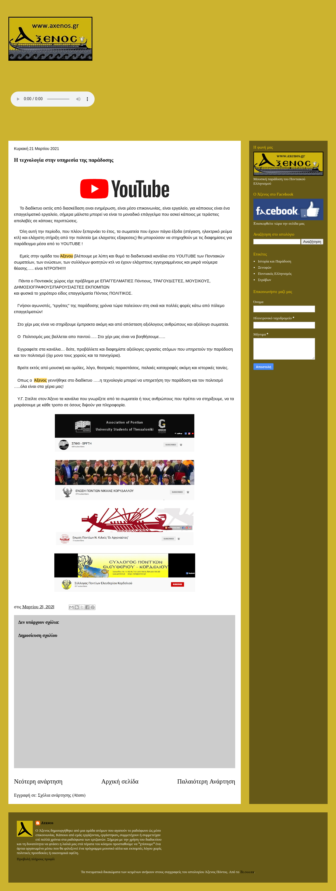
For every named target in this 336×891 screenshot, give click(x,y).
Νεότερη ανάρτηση (38, 781)
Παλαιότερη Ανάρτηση (206, 781)
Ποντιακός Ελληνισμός (274, 273)
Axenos (47, 823)
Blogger (247, 872)
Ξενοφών (264, 267)
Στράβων (264, 280)
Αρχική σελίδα (120, 781)
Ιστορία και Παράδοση (274, 261)
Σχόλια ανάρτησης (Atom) (61, 795)
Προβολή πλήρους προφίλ (36, 859)
